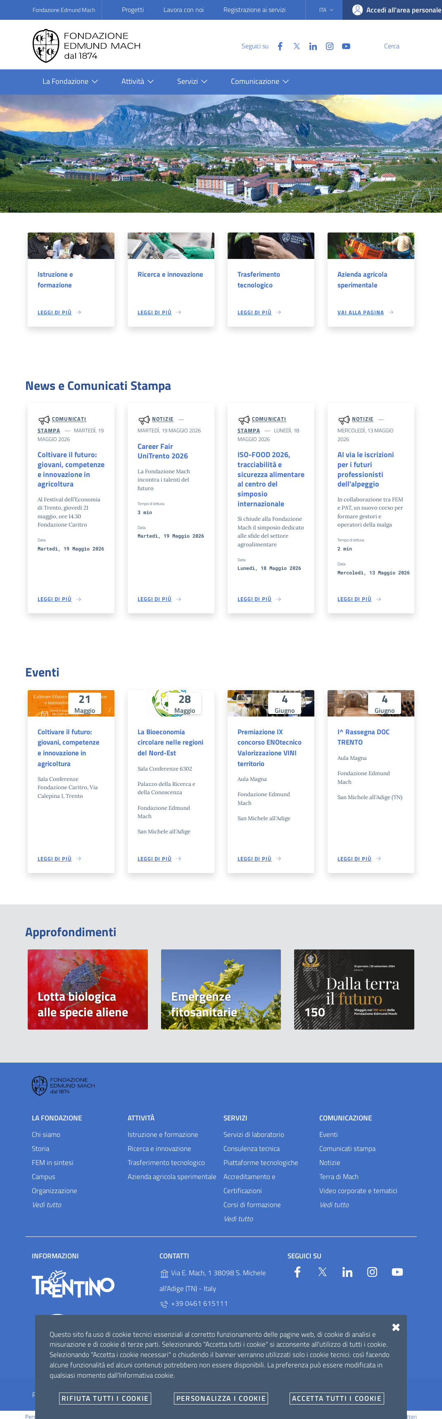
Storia (40, 1141)
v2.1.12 (263, 1409)
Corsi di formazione (252, 1197)
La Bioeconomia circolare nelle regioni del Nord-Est (170, 734)
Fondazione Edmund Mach (64, 9)
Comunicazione (345, 1111)
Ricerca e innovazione (170, 274)
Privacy (42, 1388)
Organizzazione (54, 1183)
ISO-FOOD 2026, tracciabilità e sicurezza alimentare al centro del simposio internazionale (271, 475)
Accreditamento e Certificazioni (249, 1176)
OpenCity (244, 1409)
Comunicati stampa (347, 1141)
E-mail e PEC (245, 1388)
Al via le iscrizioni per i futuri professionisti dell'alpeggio (370, 465)
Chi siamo (46, 1127)
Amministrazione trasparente (109, 1388)
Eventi (328, 1127)
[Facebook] (260, 45)
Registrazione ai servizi (254, 9)
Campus (43, 1169)
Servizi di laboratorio (253, 1127)
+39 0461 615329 (193, 1313)
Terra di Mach (339, 1169)
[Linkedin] (293, 45)
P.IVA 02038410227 (196, 1330)
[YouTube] (326, 45)
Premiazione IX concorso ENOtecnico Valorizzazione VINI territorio (270, 740)
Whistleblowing (188, 1388)
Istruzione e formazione (55, 279)
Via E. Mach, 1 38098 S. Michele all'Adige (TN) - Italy (212, 1274)
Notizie (162, 419)
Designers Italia (350, 1409)
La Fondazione (57, 1111)
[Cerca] (399, 46)
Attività (141, 1111)
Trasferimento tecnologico (259, 279)
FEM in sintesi (53, 1155)
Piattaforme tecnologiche (260, 1155)
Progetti (133, 9)
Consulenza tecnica (251, 1141)
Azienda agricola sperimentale (362, 279)
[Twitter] (277, 45)
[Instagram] (310, 45)
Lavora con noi (184, 9)
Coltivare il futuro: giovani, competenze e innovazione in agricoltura (69, 470)
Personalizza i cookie (49, 1409)
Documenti (296, 1388)
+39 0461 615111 (193, 1297)
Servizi (235, 1111)
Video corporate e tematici (358, 1183)
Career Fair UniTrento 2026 (170, 452)
